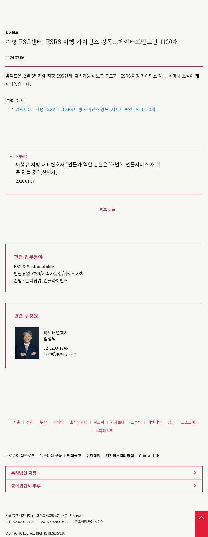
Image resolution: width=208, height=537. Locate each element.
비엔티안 (155, 422)
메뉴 (200, 7)
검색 (189, 7)
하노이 (99, 422)
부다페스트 (104, 430)
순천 (30, 422)
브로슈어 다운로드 (20, 455)
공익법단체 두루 (26, 485)
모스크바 (188, 422)
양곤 (171, 422)
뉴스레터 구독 (51, 455)
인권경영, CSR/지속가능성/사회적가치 (49, 273)
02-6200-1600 (23, 521)
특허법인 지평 (24, 472)
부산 (43, 422)
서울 (16, 422)
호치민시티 (78, 422)
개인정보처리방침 (120, 455)
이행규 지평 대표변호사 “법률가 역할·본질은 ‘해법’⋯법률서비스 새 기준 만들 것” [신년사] (88, 168)
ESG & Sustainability (34, 266)
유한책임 (93, 455)
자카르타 (117, 422)
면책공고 (74, 455)
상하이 (58, 422)
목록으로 (107, 210)
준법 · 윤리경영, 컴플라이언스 (41, 280)
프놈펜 (136, 422)
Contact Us (149, 455)
